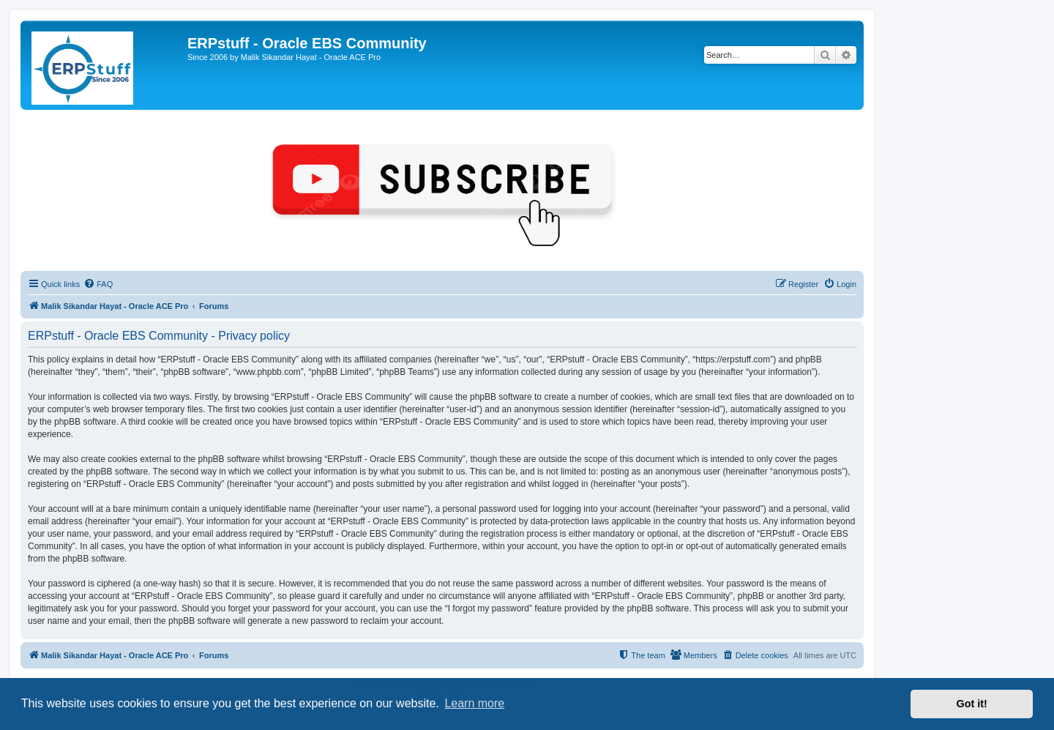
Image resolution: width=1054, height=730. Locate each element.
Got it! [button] (972, 703)
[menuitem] (98, 284)
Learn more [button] (474, 703)
